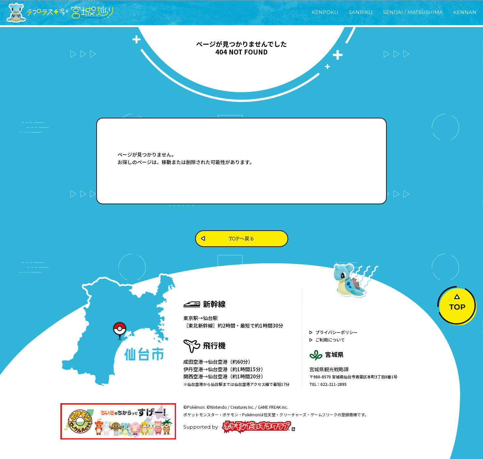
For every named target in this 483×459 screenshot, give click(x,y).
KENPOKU (325, 12)
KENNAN (464, 12)
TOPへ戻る (241, 238)
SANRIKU (361, 12)
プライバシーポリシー (336, 332)
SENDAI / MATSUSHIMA (413, 12)
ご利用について (330, 340)
